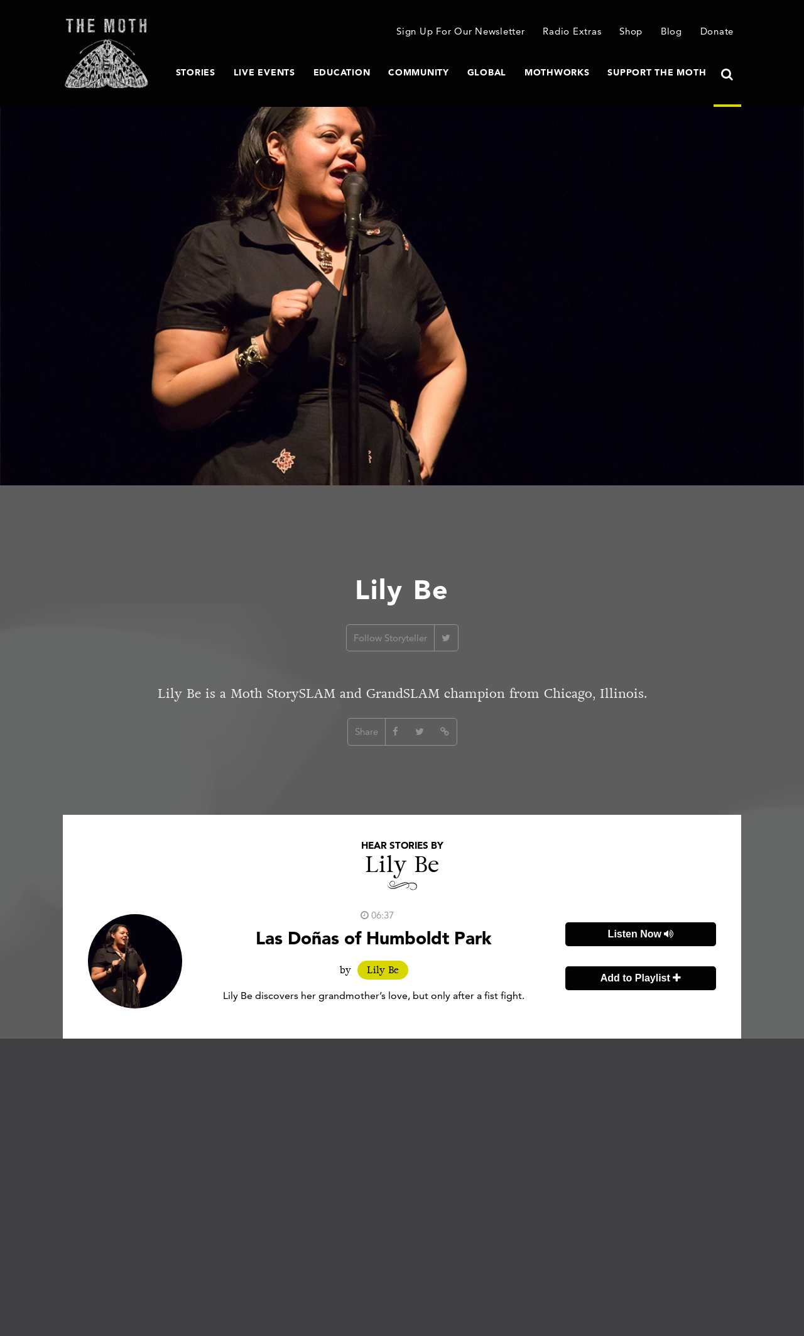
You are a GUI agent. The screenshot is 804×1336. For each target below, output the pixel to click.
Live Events (264, 72)
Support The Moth (656, 72)
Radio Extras (572, 31)
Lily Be (383, 970)
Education (342, 72)
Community (418, 72)
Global (487, 72)
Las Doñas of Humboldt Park (374, 938)
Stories (195, 72)
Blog (671, 31)
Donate (717, 31)
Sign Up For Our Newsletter (460, 31)
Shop (631, 31)
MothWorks (557, 72)
